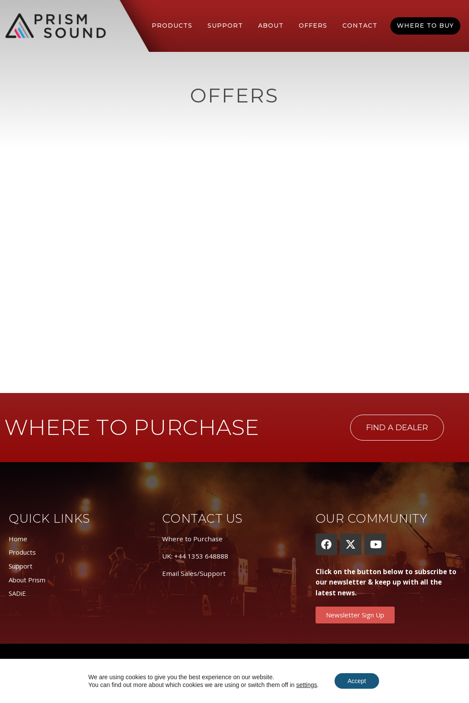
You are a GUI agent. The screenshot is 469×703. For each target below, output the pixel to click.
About (271, 25)
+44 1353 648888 (201, 556)
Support (225, 25)
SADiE (17, 593)
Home (18, 538)
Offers (313, 25)
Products (172, 25)
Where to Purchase (192, 538)
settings (306, 684)
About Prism (27, 579)
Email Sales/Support (194, 573)
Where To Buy (425, 25)
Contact (359, 25)
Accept (357, 680)
